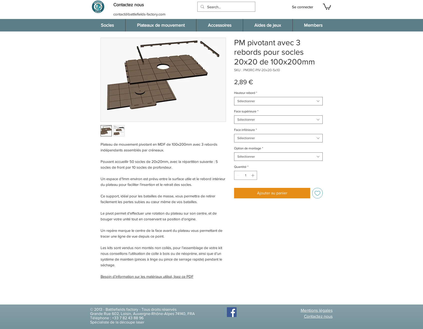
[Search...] (226, 6)
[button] (131, 5)
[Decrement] (238, 175)
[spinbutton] (245, 175)
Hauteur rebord (245, 93)
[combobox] (278, 101)
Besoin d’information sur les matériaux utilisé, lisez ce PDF (147, 276)
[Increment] (253, 175)
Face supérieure (246, 111)
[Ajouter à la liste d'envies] (317, 193)
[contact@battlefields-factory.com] (139, 14)
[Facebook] (232, 312)
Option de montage (248, 148)
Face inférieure (245, 130)
